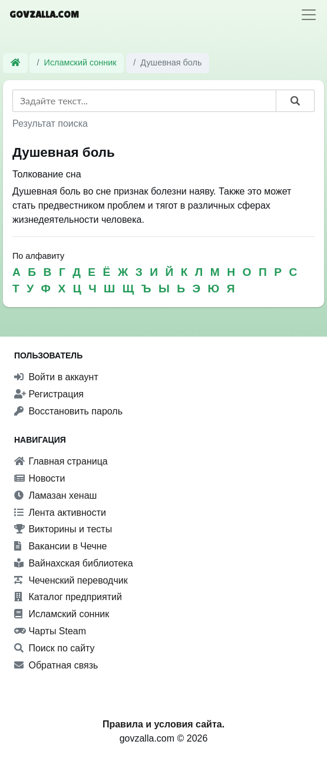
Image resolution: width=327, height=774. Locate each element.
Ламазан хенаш (55, 495)
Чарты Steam (50, 631)
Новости (39, 478)
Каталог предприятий (68, 597)
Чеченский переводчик (71, 580)
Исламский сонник (80, 62)
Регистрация (49, 394)
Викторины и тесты (63, 529)
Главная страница (61, 461)
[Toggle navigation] (309, 15)
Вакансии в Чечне (60, 546)
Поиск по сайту (54, 648)
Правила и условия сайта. (163, 724)
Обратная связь (56, 665)
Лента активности (60, 513)
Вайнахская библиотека (73, 563)
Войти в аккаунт (56, 377)
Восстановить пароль (68, 411)
